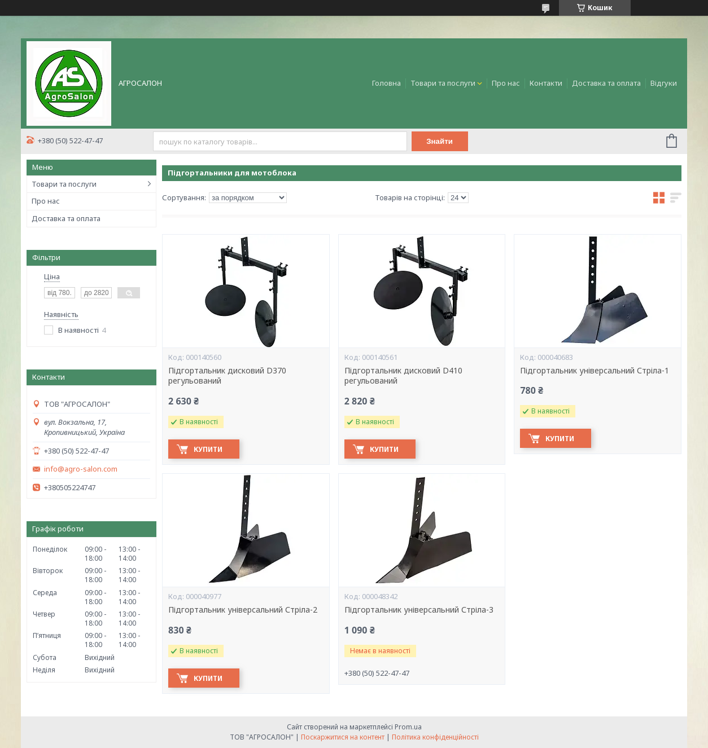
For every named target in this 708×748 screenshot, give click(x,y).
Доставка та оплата (606, 83)
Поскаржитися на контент (342, 737)
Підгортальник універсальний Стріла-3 (418, 610)
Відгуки (663, 83)
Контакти (546, 83)
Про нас (506, 83)
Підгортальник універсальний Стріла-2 (242, 610)
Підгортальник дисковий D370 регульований (227, 376)
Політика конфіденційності (435, 737)
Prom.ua (408, 727)
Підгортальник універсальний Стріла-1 (594, 371)
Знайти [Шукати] (439, 141)
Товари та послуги (442, 83)
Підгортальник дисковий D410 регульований (403, 376)
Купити (208, 449)
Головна (386, 83)
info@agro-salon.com (80, 469)
